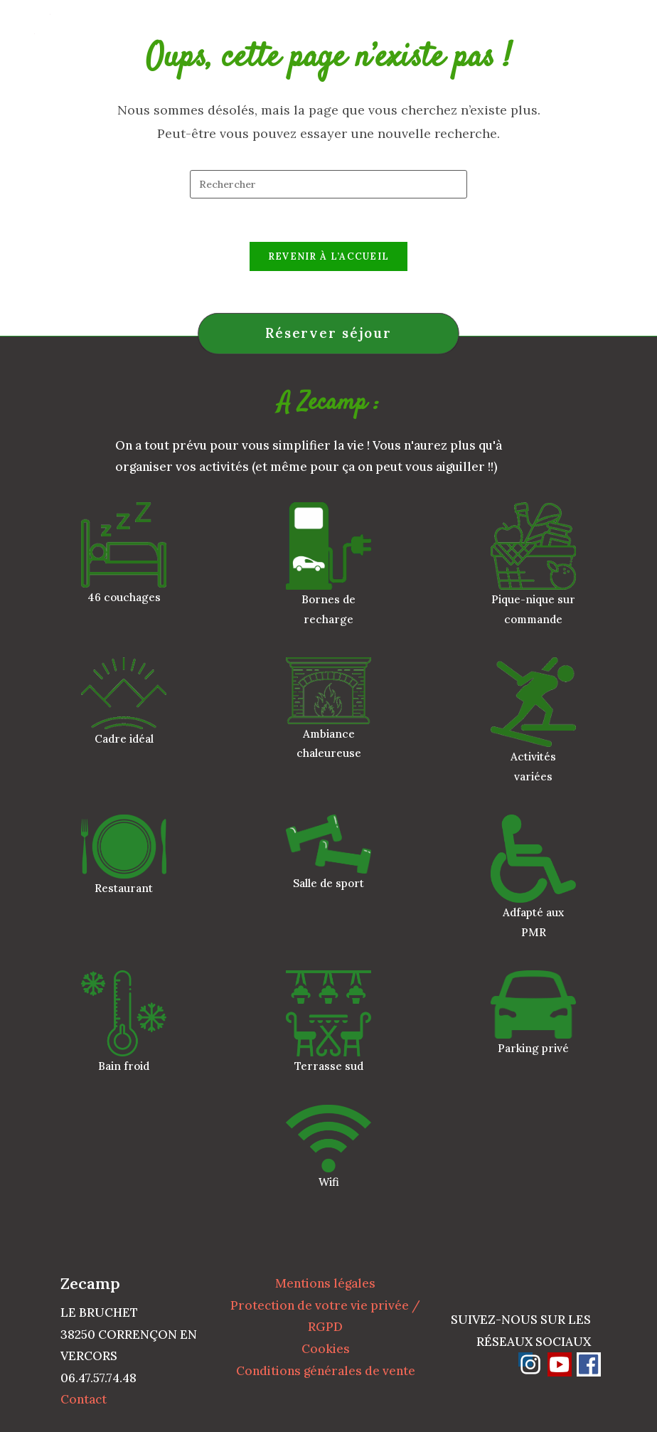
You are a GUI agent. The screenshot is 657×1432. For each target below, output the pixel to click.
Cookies (325, 1349)
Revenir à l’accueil (329, 256)
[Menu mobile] (623, 31)
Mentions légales (325, 1283)
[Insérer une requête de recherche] (328, 184)
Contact (83, 1399)
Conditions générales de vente (325, 1371)
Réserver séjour (328, 332)
